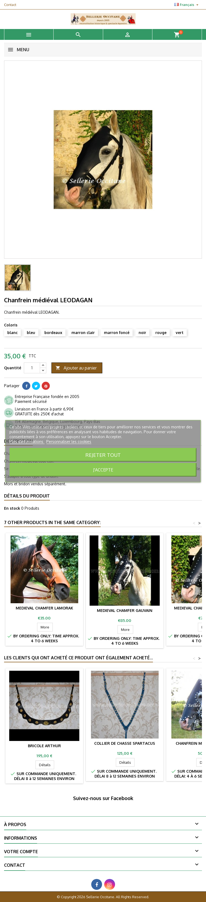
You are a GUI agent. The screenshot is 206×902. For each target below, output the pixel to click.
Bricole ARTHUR (44, 745)
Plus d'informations (26, 441)
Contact (10, 4)
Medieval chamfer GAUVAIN (124, 610)
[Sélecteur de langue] (187, 4)
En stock (12, 508)
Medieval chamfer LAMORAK (44, 608)
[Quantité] (32, 367)
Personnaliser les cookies (68, 441)
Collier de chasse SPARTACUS (124, 743)
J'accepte (103, 469)
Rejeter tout (103, 454)
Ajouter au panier (76, 368)
